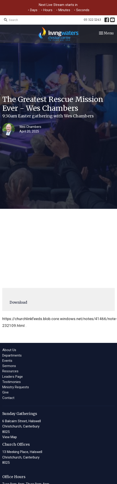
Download (18, 302)
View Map (9, 437)
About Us (9, 350)
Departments (12, 355)
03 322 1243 (92, 20)
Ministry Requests (15, 387)
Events (7, 361)
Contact (8, 398)
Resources (10, 371)
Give (5, 392)
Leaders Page (12, 377)
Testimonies (11, 382)
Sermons (9, 366)
